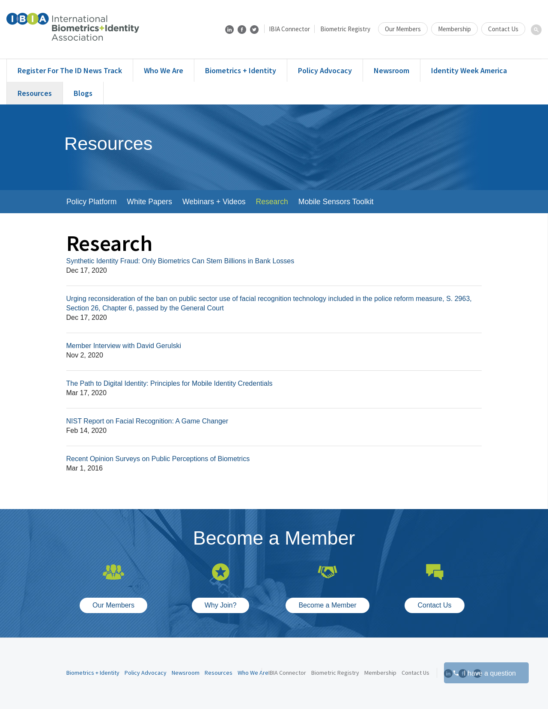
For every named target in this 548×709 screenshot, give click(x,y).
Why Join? (221, 605)
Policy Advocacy (325, 70)
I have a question (484, 673)
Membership (454, 29)
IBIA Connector (289, 29)
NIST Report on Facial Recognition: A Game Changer (147, 421)
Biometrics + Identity (240, 70)
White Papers (149, 201)
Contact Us (503, 29)
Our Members (403, 29)
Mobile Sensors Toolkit (336, 201)
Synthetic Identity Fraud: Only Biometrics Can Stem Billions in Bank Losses (180, 261)
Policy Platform (91, 201)
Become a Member (327, 605)
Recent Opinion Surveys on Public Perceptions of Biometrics (158, 458)
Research (272, 201)
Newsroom (391, 70)
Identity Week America (469, 70)
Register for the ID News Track (70, 70)
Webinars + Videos (214, 201)
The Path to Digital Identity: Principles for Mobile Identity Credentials (169, 383)
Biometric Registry (345, 29)
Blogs (83, 93)
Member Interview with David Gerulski (124, 345)
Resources (35, 93)
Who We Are (163, 70)
